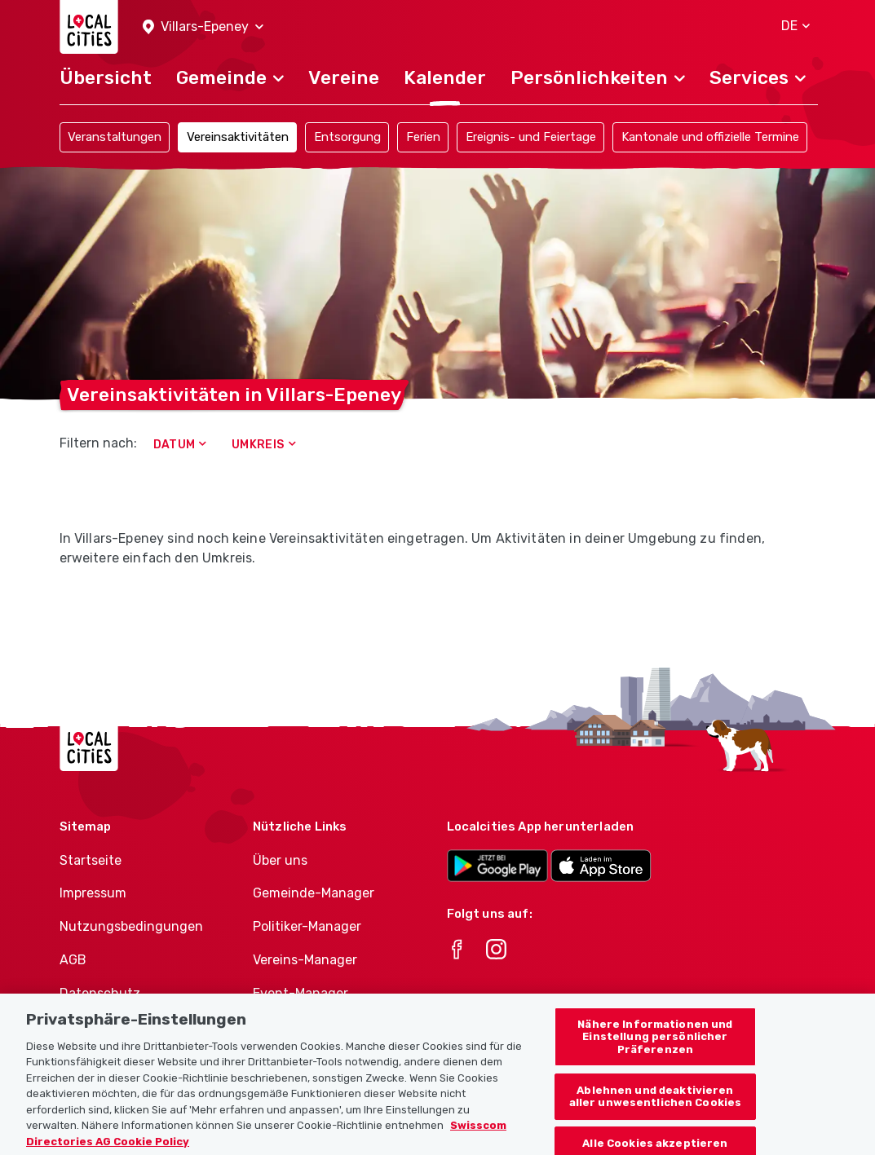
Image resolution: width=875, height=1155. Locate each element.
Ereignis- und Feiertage (531, 137)
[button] (203, 27)
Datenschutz (100, 993)
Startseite (91, 860)
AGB (73, 960)
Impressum (93, 893)
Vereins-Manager (305, 960)
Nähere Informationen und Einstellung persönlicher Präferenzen (654, 1054)
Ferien (423, 137)
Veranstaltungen (114, 137)
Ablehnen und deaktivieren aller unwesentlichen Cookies (655, 1113)
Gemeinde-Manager (313, 893)
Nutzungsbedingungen (131, 926)
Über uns (280, 860)
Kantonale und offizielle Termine (710, 137)
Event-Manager (300, 993)
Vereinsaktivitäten (238, 137)
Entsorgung (347, 137)
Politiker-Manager (307, 926)
